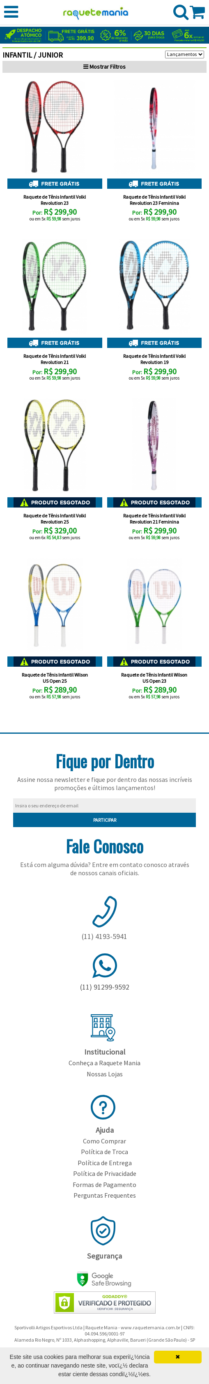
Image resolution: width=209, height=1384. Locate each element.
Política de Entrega (105, 1163)
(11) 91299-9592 (104, 987)
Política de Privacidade (104, 1173)
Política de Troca (104, 1152)
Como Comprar (104, 1141)
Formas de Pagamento (104, 1184)
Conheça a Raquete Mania (104, 1063)
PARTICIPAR (104, 820)
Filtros (104, 66)
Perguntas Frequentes (104, 1195)
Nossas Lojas (105, 1074)
